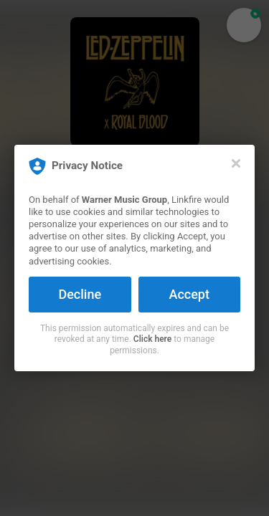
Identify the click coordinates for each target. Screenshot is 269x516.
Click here (152, 339)
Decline (79, 294)
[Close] (236, 163)
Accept (189, 294)
